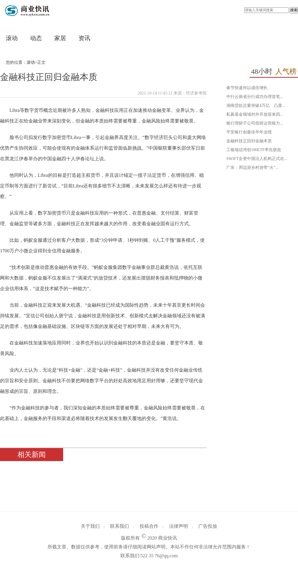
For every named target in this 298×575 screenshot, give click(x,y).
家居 (60, 38)
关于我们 (90, 526)
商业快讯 (167, 537)
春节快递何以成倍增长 (247, 88)
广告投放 (207, 526)
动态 (36, 38)
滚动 (12, 38)
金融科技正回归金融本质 (249, 141)
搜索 (293, 10)
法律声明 (178, 526)
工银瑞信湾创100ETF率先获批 (253, 150)
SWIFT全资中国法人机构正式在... (256, 158)
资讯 (84, 38)
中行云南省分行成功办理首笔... (254, 96)
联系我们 (119, 526)
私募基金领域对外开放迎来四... (254, 114)
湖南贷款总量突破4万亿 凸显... (255, 105)
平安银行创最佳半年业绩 (249, 132)
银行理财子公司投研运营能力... (254, 123)
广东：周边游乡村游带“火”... (252, 167)
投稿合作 (149, 526)
